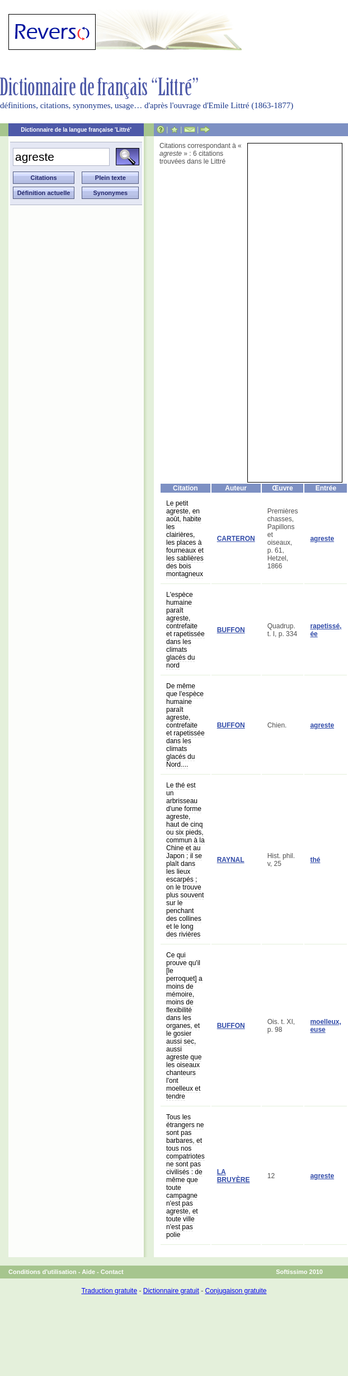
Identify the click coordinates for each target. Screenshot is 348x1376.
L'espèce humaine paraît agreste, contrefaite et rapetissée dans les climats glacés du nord (185, 630)
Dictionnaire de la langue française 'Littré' (76, 130)
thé (315, 860)
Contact (112, 1271)
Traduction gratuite (109, 1291)
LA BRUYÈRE (233, 1176)
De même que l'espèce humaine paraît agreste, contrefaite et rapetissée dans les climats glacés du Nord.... (185, 725)
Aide (88, 1271)
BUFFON (231, 630)
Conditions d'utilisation (42, 1271)
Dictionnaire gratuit (171, 1291)
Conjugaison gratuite (235, 1291)
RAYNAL (230, 860)
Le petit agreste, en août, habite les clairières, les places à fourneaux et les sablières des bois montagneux (185, 538)
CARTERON (236, 539)
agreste (322, 539)
